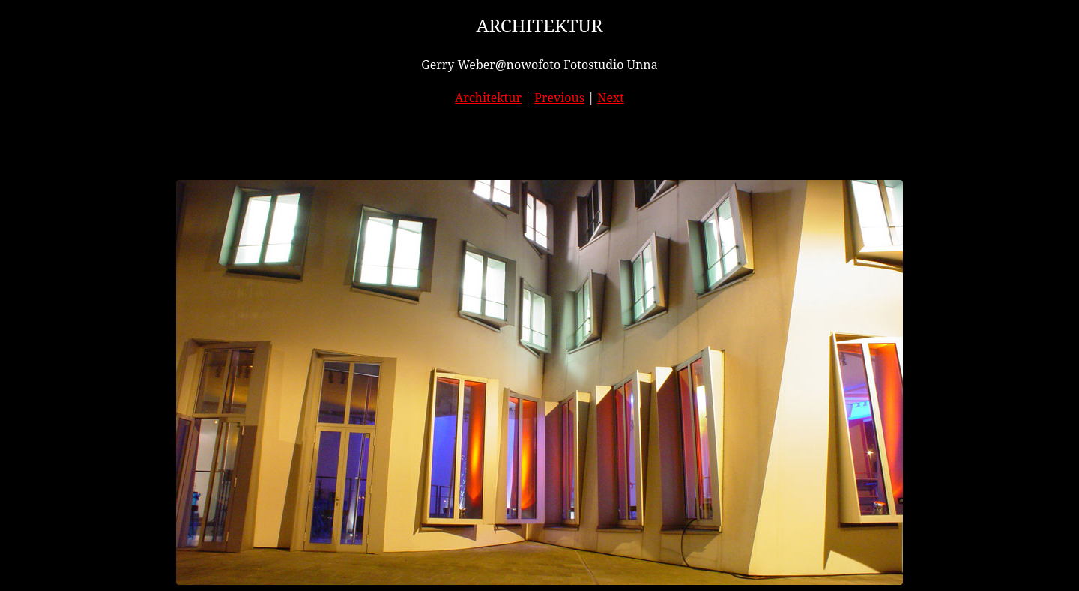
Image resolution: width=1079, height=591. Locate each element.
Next (610, 97)
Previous (559, 97)
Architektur (488, 97)
